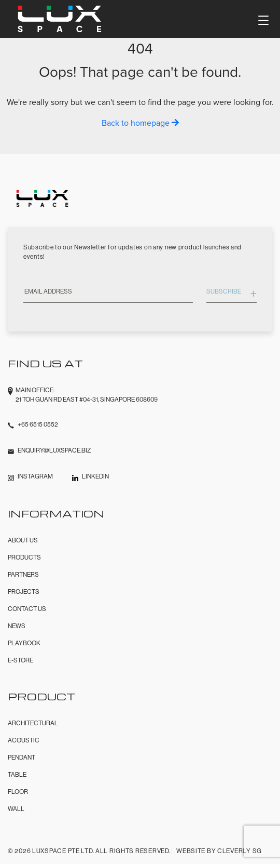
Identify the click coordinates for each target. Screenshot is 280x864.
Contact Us (27, 609)
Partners (23, 574)
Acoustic (23, 740)
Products (24, 557)
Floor (18, 791)
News (16, 626)
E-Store (20, 660)
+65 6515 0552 (38, 424)
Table (17, 774)
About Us (23, 540)
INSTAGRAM (35, 476)
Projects (23, 591)
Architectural (33, 723)
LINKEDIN (95, 476)
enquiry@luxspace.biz (54, 450)
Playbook (24, 643)
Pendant (21, 757)
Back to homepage (140, 123)
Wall (16, 809)
